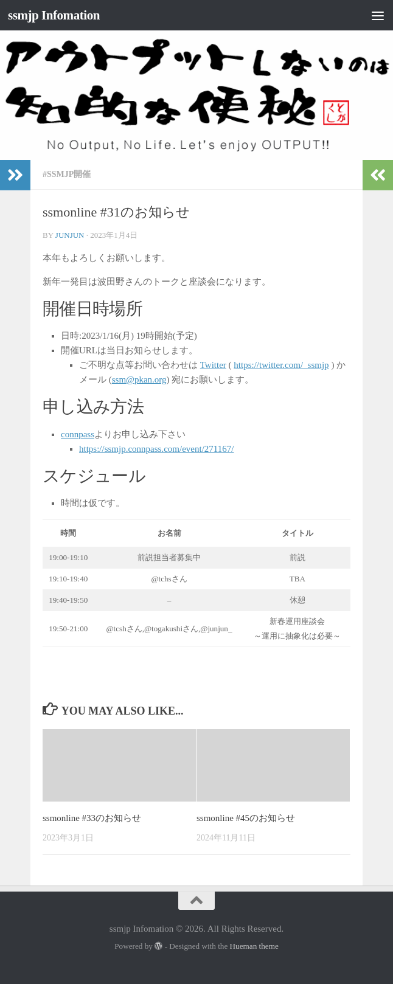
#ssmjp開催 (67, 174)
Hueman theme (254, 946)
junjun (70, 235)
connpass (77, 434)
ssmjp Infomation (54, 15)
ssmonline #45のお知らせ (245, 818)
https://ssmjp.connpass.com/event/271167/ (156, 449)
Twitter (213, 365)
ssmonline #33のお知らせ (92, 818)
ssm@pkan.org (139, 379)
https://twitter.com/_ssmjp (281, 365)
